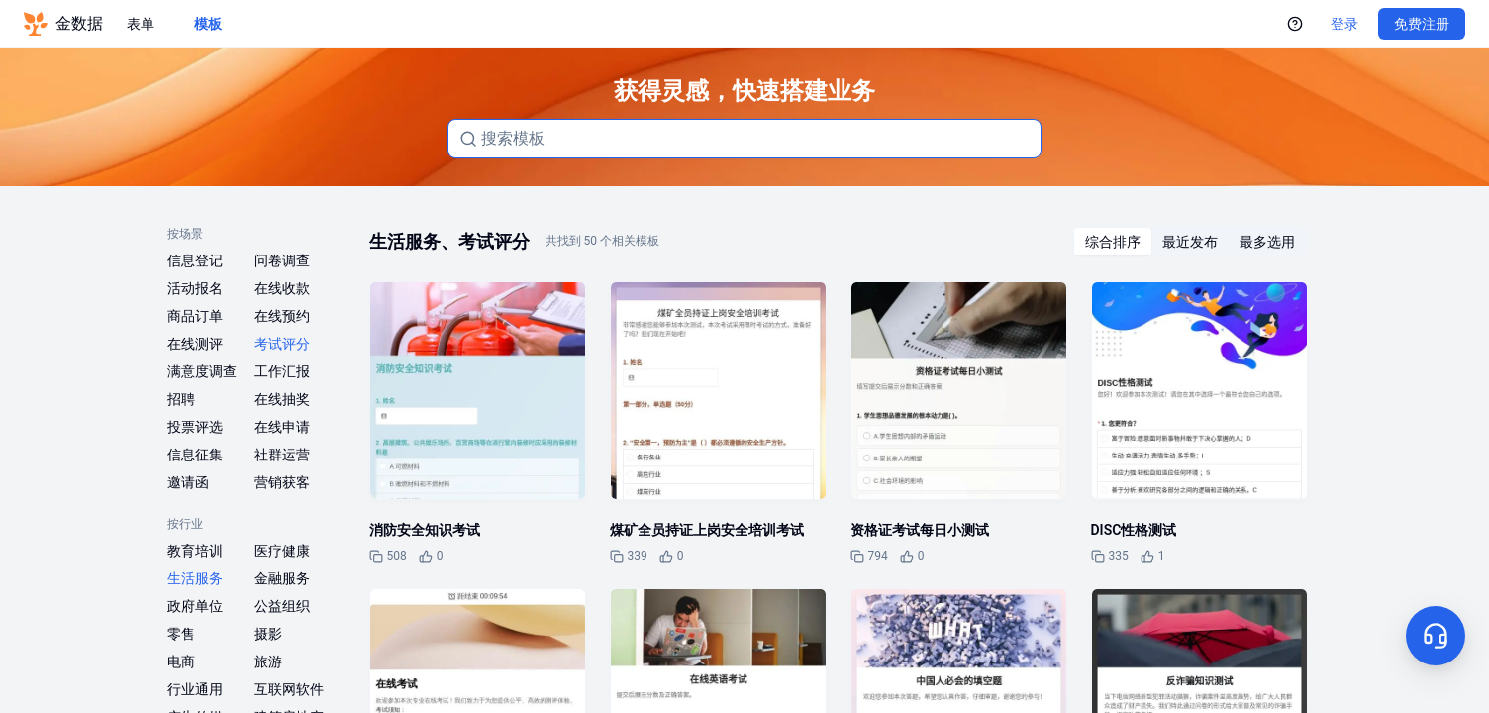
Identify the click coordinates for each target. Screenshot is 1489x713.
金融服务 (282, 578)
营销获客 (282, 482)
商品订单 (195, 316)
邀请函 (188, 482)
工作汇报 (282, 371)
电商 (181, 661)
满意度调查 (202, 371)
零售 (181, 634)
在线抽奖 (282, 399)
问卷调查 (282, 260)
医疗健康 (282, 551)
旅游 (268, 661)
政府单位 (195, 606)
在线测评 (195, 344)
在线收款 (282, 288)
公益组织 (282, 606)
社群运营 (282, 454)
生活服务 (195, 578)
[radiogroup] (1190, 241)
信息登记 (195, 260)
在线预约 (282, 316)
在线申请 (282, 427)
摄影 (268, 634)
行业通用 (195, 689)
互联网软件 (289, 689)
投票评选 (195, 427)
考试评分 (282, 344)
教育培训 (195, 551)
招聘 (181, 399)
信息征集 (195, 454)
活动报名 (195, 288)
